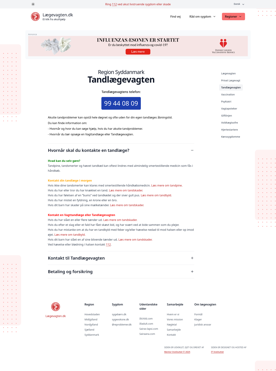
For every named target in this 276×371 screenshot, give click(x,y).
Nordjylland (91, 324)
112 (114, 4)
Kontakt (171, 334)
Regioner (233, 16)
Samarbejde (174, 329)
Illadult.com (146, 323)
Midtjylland (90, 319)
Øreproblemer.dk (121, 324)
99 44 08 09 (121, 103)
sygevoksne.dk (120, 319)
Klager (198, 319)
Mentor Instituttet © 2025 (177, 351)
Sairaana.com (147, 333)
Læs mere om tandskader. (126, 190)
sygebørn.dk (119, 314)
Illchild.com (146, 318)
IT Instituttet (217, 351)
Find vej (175, 16)
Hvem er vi (173, 314)
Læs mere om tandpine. (167, 185)
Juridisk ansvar (202, 324)
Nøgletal (172, 324)
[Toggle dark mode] (33, 4)
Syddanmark (91, 334)
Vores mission (175, 319)
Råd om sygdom (202, 16)
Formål (198, 314)
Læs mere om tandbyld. (156, 195)
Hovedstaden (92, 314)
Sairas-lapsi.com (148, 328)
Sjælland (89, 329)
